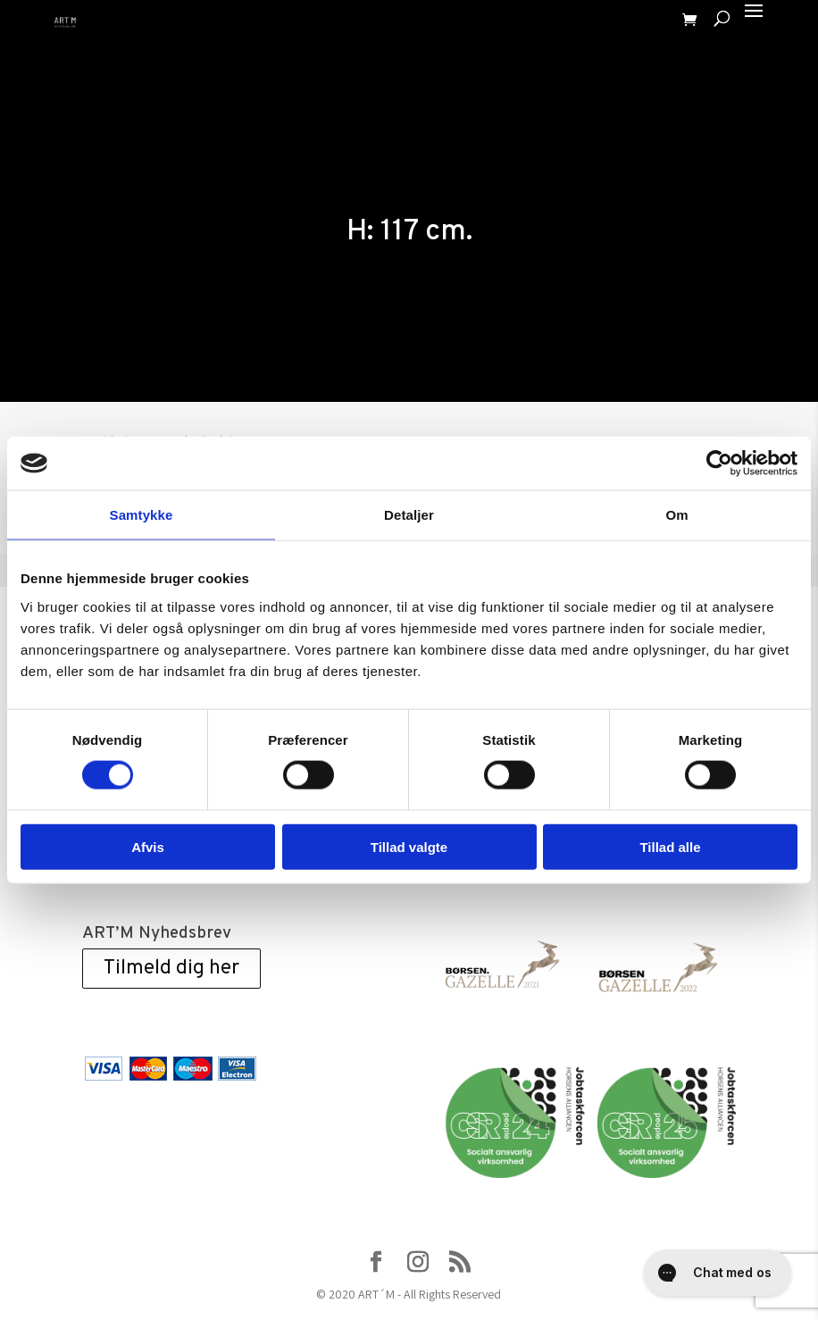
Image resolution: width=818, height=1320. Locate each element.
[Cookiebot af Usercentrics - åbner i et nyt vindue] (719, 463)
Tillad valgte (409, 846)
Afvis (147, 846)
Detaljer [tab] (409, 514)
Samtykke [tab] (141, 514)
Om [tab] (676, 514)
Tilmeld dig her (171, 969)
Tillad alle (669, 846)
